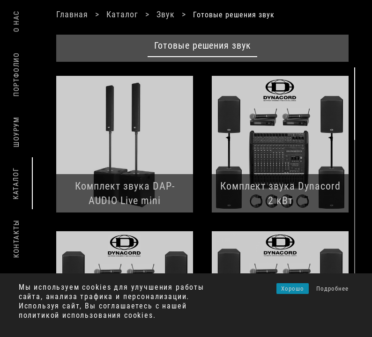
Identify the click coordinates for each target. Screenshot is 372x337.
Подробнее (332, 288)
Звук (165, 14)
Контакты (16, 239)
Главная (72, 14)
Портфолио (16, 74)
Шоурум (16, 132)
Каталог (122, 14)
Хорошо (292, 288)
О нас (16, 21)
